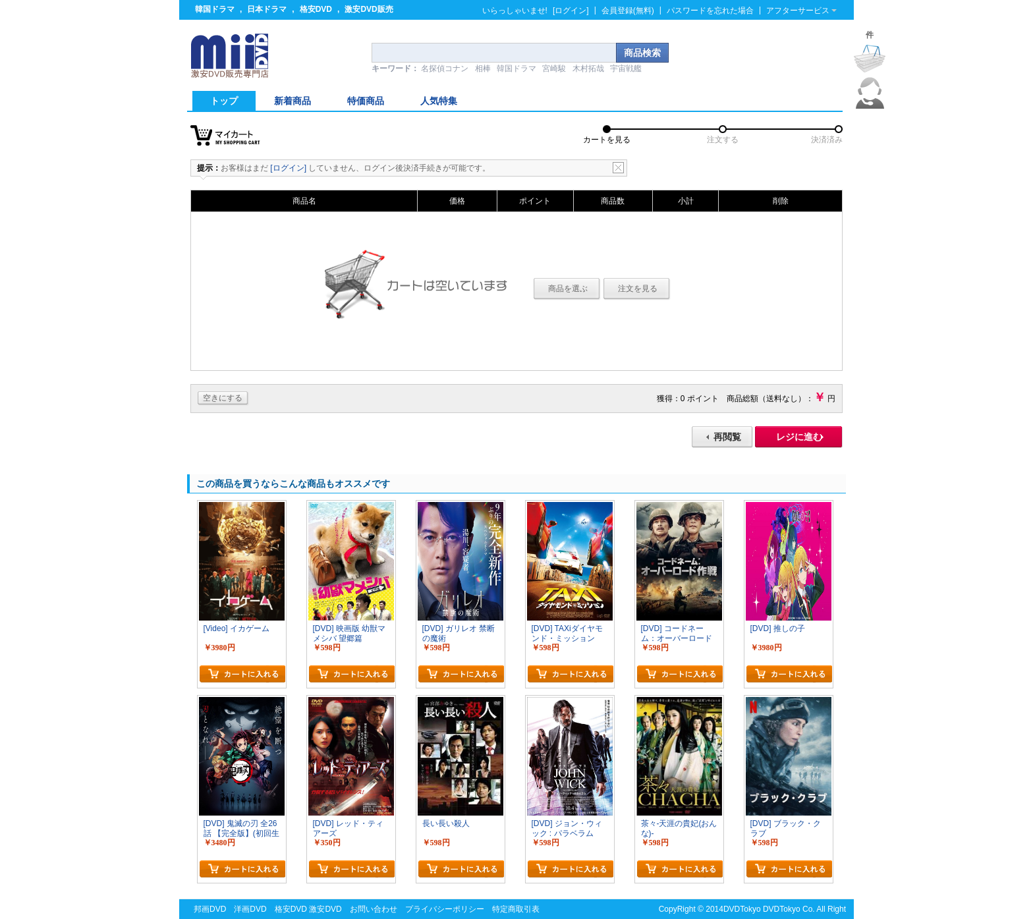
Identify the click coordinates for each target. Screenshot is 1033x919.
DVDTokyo (742, 909)
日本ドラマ (267, 9)
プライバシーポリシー (444, 909)
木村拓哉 (588, 68)
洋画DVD (250, 909)
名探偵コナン (444, 68)
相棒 (483, 68)
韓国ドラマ (215, 9)
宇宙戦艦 (626, 68)
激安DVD (325, 909)
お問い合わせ (373, 909)
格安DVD (316, 9)
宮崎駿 (554, 68)
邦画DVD (210, 909)
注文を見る (637, 288)
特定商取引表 (516, 909)
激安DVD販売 (369, 9)
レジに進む (799, 437)
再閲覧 (727, 437)
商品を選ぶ (568, 288)
